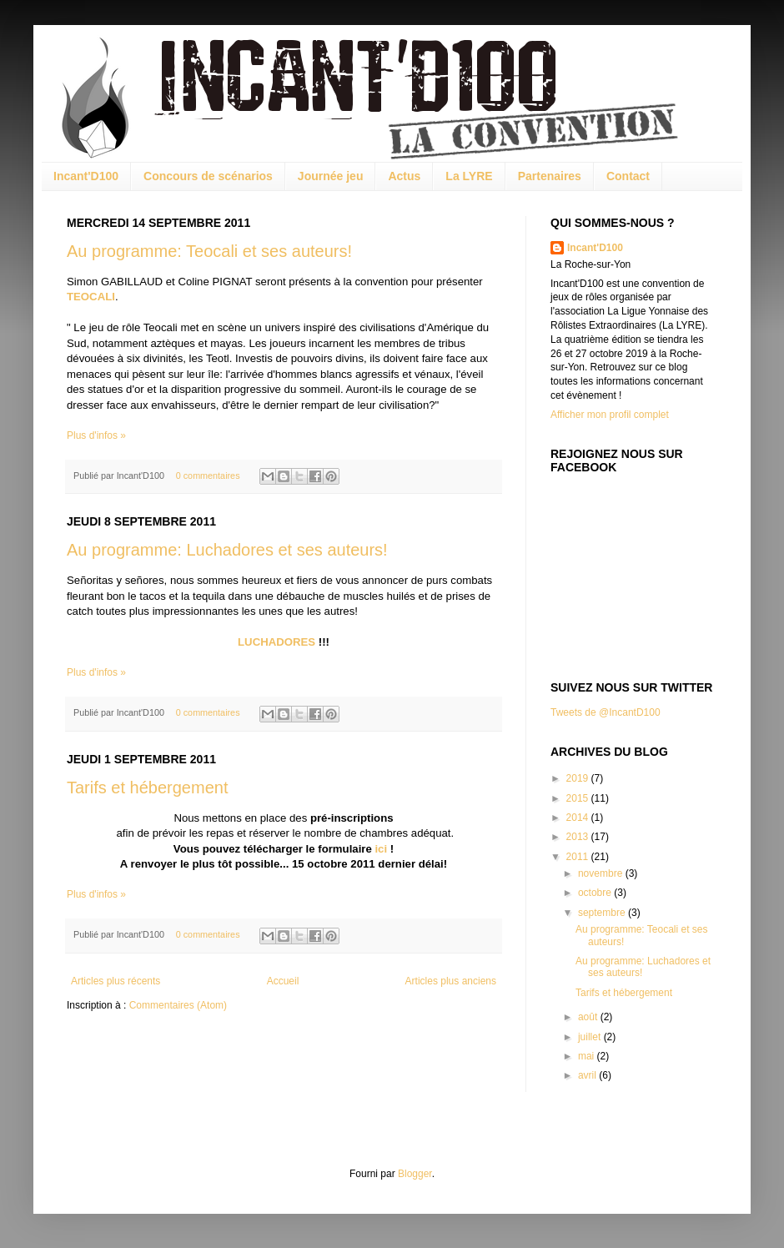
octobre (596, 892)
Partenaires (549, 176)
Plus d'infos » (96, 435)
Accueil (283, 981)
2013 (578, 837)
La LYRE (468, 176)
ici (380, 849)
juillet (591, 1037)
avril (588, 1075)
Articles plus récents (115, 981)
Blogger (415, 1174)
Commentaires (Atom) (178, 1005)
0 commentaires (208, 476)
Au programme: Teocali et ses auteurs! (209, 251)
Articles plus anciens (450, 981)
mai (587, 1056)
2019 (578, 778)
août (589, 1017)
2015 (578, 798)
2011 (578, 857)
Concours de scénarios (208, 176)
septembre (603, 912)
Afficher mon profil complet (609, 414)
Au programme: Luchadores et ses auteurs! (227, 550)
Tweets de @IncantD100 (605, 712)
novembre (602, 873)
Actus (404, 176)
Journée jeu (331, 176)
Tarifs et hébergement (147, 787)
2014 (578, 817)
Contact (628, 176)
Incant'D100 (85, 176)
